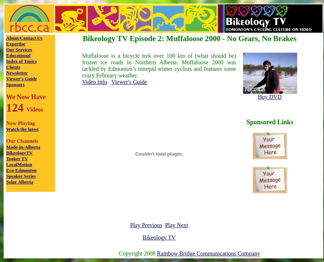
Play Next (176, 225)
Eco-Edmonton (21, 170)
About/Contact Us (24, 38)
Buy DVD (270, 97)
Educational (18, 55)
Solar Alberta (19, 182)
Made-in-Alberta (23, 147)
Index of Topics (21, 61)
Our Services (19, 49)
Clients (13, 67)
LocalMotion (19, 164)
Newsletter (17, 73)
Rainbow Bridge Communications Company (208, 253)
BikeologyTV (19, 153)
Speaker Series (21, 176)
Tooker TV (17, 158)
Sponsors (15, 84)
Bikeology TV (159, 237)
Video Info (94, 82)
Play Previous (146, 225)
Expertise (15, 44)
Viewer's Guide (21, 78)
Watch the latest (22, 129)
